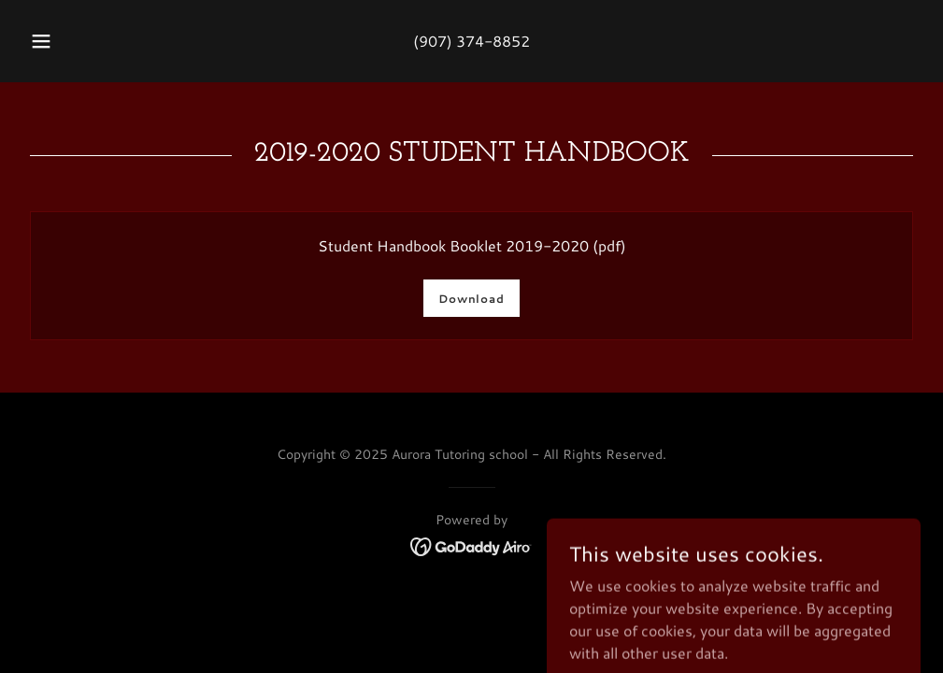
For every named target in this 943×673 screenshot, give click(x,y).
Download (471, 299)
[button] (63, 41)
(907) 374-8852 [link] (471, 40)
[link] (471, 544)
